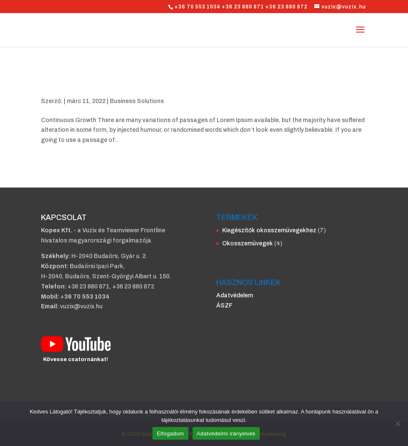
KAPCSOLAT (64, 217)
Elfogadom (170, 433)
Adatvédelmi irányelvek (226, 433)
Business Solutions (137, 101)
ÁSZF (224, 305)
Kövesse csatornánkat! (75, 359)
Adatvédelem (234, 295)
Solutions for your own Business (122, 86)
